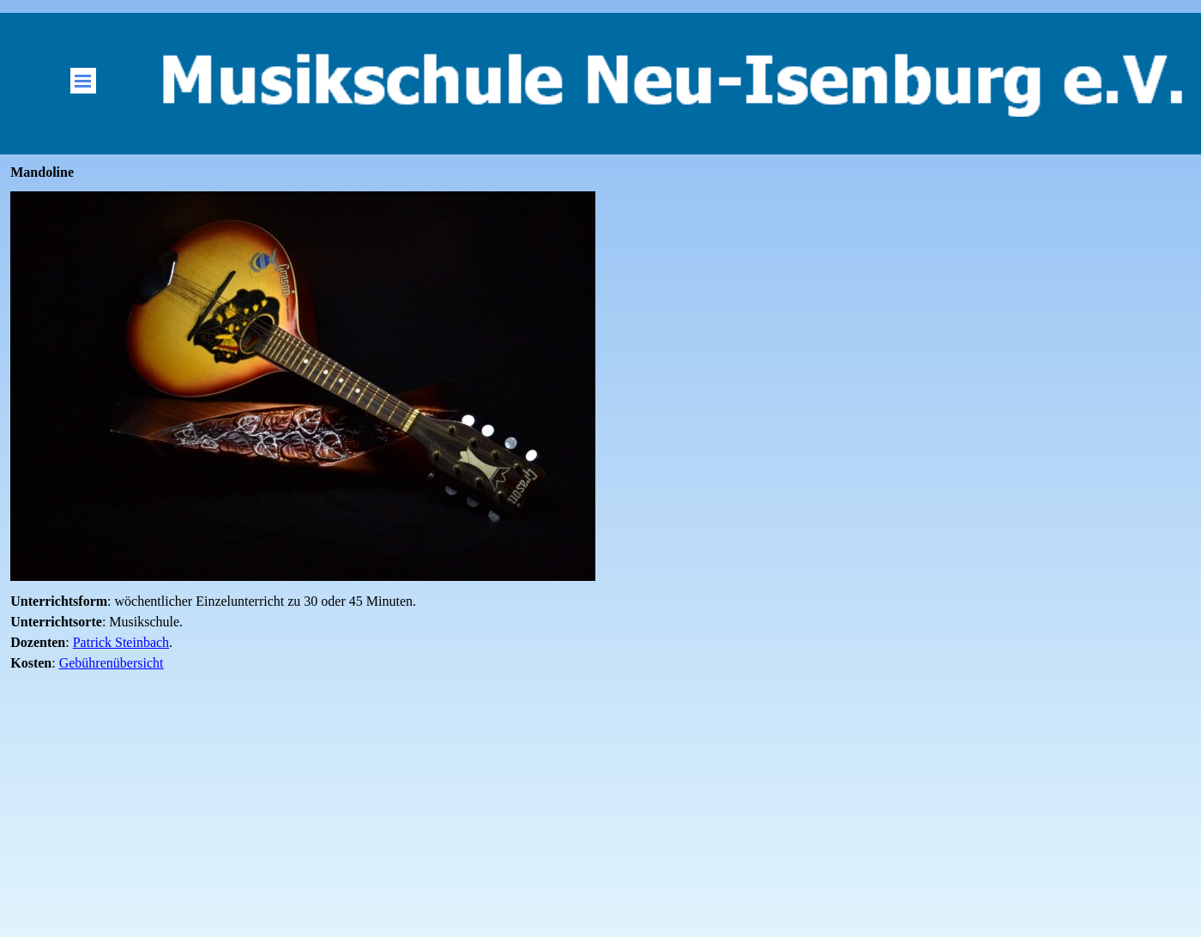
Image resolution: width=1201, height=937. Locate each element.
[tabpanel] (600, 632)
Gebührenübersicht (111, 663)
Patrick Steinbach (121, 642)
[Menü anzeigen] (83, 81)
